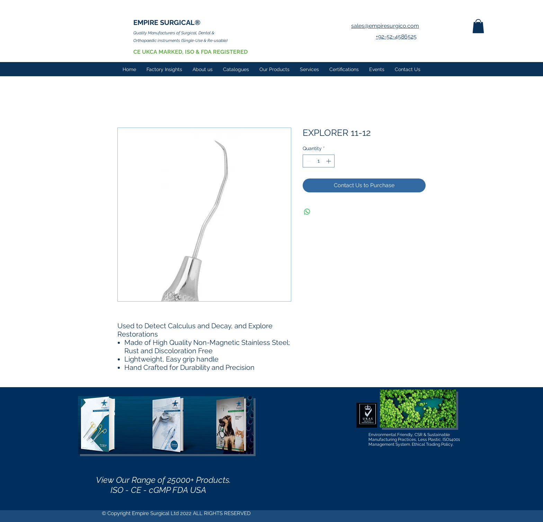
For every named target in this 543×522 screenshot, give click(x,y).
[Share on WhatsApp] (307, 212)
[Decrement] (308, 161)
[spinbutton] (318, 161)
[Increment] (329, 161)
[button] (478, 26)
